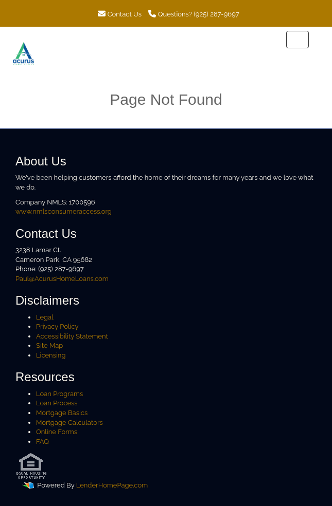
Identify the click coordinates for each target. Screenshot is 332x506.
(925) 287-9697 (216, 14)
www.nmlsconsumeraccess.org (63, 211)
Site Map (49, 345)
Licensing (50, 355)
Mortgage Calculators (69, 422)
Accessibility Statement (72, 336)
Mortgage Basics (62, 413)
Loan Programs (59, 394)
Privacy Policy (57, 326)
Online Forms (56, 432)
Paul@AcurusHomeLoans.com (62, 279)
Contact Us (120, 14)
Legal (45, 317)
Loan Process (57, 403)
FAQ (42, 441)
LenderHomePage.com (112, 486)
